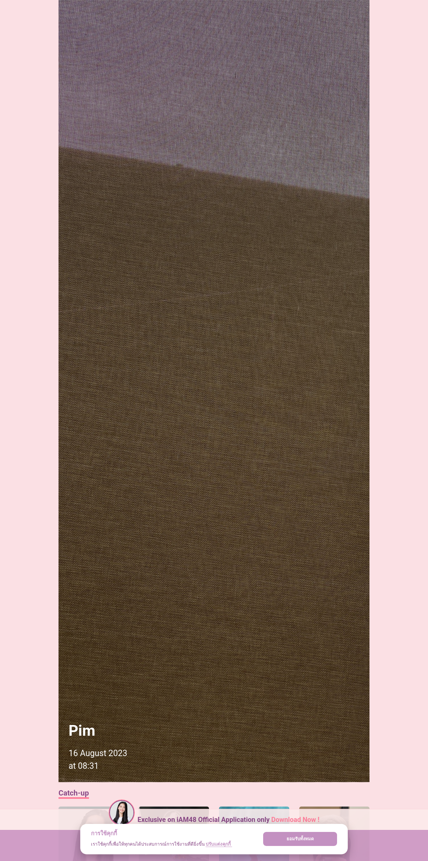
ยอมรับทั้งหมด (300, 838)
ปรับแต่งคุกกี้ (219, 844)
